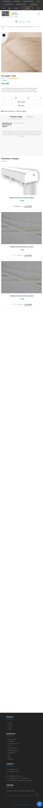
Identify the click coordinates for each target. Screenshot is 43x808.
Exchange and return (21, 4)
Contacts (16, 8)
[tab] (16, 117)
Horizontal (10, 724)
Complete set (34, 4)
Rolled (9, 722)
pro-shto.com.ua (26, 805)
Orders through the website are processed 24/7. (19, 780)
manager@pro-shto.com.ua (14, 776)
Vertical (9, 727)
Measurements (7, 1)
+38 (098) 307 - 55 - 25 (12, 771)
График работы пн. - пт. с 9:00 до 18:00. (17, 778)
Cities (38, 1)
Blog (9, 8)
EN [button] (38, 8)
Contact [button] (27, 8)
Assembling (17, 1)
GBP (23, 21)
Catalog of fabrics (8, 4)
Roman (9, 729)
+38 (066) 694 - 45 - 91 (12, 769)
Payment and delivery (28, 1)
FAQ (4, 8)
